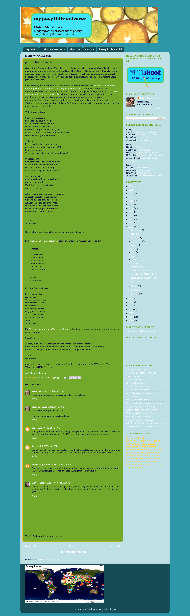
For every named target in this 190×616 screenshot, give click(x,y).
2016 (131, 223)
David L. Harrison (134, 379)
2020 (131, 208)
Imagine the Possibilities (147, 152)
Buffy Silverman (144, 173)
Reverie (141, 147)
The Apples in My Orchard (149, 155)
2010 (131, 313)
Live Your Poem (144, 140)
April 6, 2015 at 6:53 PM (53, 407)
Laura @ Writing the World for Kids (143, 393)
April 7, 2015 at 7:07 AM (49, 428)
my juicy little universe (147, 137)
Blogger (112, 609)
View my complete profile (149, 108)
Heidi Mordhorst (148, 98)
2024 (131, 193)
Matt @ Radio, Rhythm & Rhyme (141, 410)
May (133, 256)
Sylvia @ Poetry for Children (139, 420)
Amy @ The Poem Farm (137, 369)
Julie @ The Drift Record (137, 390)
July (133, 249)
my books (31, 49)
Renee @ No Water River (138, 416)
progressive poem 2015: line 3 (145, 278)
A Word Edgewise (145, 170)
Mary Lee (36, 391)
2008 (131, 320)
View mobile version (72, 551)
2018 (131, 216)
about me (75, 49)
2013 (131, 302)
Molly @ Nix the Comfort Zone (140, 413)
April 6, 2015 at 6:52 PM (53, 391)
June (133, 252)
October (135, 237)
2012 (131, 306)
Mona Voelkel (142, 168)
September (136, 241)
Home (73, 546)
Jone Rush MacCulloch (146, 135)
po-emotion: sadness (141, 270)
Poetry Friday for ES (110, 49)
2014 (131, 298)
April (134, 260)
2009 (131, 317)
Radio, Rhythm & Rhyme (146, 132)
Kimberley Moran (41, 464)
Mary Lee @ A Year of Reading (140, 406)
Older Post (113, 546)
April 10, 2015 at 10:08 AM (59, 483)
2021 (131, 205)
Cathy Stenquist (143, 150)
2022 (131, 201)
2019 (131, 212)
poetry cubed (137, 267)
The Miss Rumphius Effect (150, 176)
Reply (34, 399)
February (136, 290)
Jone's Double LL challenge (43, 241)
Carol (34, 428)
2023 (131, 197)
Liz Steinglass (39, 483)
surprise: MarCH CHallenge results (147, 274)
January (135, 293)
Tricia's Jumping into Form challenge (49, 329)
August (135, 245)
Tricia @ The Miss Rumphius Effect (143, 427)
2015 (131, 227)
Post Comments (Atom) (49, 559)
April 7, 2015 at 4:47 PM (47, 446)
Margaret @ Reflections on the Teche (143, 403)
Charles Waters (133, 376)
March (134, 286)
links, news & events (53, 49)
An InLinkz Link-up (35, 373)
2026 (131, 186)
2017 (131, 219)
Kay (34, 446)
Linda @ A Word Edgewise (139, 400)
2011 (131, 309)
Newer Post (32, 546)
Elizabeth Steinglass (135, 383)
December (136, 230)
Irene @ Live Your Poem (137, 386)
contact (89, 49)
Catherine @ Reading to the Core (141, 373)
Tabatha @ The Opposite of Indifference (145, 423)
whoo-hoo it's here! (140, 281)
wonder (134, 263)
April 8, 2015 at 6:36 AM (62, 464)
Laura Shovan (132, 396)
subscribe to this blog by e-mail (141, 331)
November (136, 234)
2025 (131, 190)
